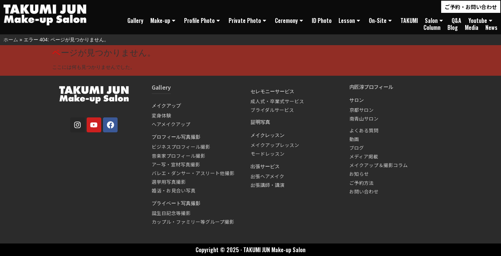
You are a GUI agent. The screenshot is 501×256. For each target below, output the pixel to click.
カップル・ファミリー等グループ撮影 (193, 221)
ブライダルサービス (272, 109)
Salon (435, 20)
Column (431, 27)
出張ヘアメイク (267, 176)
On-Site (381, 20)
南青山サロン (364, 118)
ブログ (356, 147)
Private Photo (248, 20)
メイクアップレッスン (274, 144)
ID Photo (322, 20)
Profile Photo (203, 20)
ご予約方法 (361, 182)
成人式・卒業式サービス (277, 101)
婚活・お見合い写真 (174, 190)
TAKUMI (409, 20)
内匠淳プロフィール (371, 86)
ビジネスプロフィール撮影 (181, 146)
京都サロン (361, 109)
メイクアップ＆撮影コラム (378, 165)
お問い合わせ (364, 191)
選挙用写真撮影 (169, 181)
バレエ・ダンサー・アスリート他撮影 (193, 173)
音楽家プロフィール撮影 (178, 155)
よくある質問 (364, 130)
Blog (452, 27)
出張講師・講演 (267, 184)
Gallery (135, 20)
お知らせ (359, 173)
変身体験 (161, 115)
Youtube (481, 20)
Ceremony (290, 20)
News (491, 27)
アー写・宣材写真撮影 (176, 164)
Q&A (456, 20)
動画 (354, 138)
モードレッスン (267, 153)
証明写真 (260, 121)
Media (471, 27)
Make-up (163, 20)
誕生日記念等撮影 (171, 212)
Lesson (350, 20)
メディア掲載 (363, 156)
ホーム (10, 39)
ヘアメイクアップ (171, 124)
